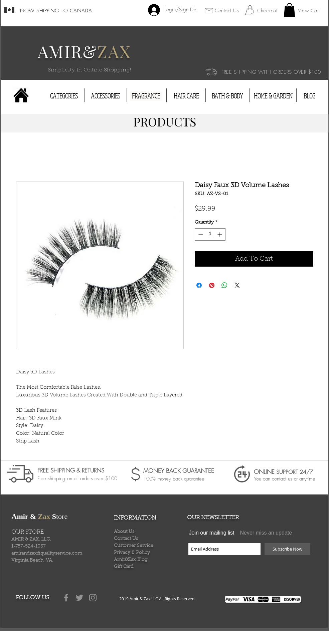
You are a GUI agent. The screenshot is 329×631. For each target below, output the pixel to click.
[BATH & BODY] (227, 96)
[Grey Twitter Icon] (79, 598)
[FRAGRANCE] (146, 96)
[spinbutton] (210, 234)
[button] (289, 10)
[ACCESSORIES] (106, 96)
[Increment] (220, 234)
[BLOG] (309, 96)
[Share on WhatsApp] (224, 285)
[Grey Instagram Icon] (93, 598)
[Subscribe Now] (287, 549)
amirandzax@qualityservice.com (46, 553)
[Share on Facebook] (199, 285)
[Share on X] (237, 285)
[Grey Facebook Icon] (66, 598)
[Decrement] (200, 234)
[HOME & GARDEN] (273, 96)
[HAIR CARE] (186, 96)
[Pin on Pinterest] (212, 285)
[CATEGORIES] (64, 96)
